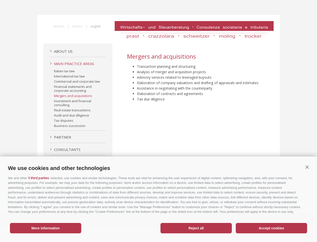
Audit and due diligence (71, 115)
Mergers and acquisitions (73, 96)
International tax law (69, 76)
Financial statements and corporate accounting (73, 88)
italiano (77, 26)
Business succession (69, 125)
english (96, 26)
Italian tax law (64, 71)
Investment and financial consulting (72, 103)
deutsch (58, 26)
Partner (60, 137)
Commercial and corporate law (77, 81)
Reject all (196, 228)
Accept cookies (271, 228)
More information (45, 228)
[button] (307, 167)
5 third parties (38, 178)
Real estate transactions (72, 110)
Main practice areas (72, 63)
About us (61, 51)
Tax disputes (63, 120)
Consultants (65, 149)
